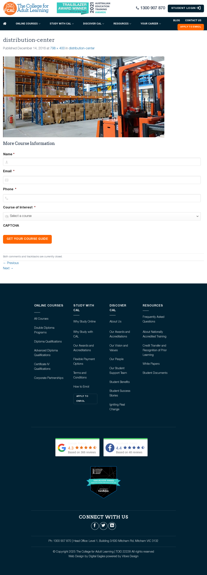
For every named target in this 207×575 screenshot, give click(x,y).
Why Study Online (84, 321)
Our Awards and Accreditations (83, 348)
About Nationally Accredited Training (154, 334)
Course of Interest (19, 207)
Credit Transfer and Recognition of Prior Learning (155, 351)
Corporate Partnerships (48, 378)
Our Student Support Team (118, 371)
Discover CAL (93, 24)
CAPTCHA (11, 226)
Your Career (151, 24)
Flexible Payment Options (84, 362)
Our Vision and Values (119, 348)
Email (9, 171)
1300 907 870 (152, 8)
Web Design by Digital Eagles (87, 556)
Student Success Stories (120, 393)
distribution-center (82, 48)
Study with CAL (62, 24)
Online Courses (28, 24)
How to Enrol (81, 387)
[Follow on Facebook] (95, 526)
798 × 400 (57, 48)
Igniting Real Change (117, 407)
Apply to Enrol (82, 398)
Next (8, 268)
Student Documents (155, 373)
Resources (122, 24)
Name (7, 154)
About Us (115, 321)
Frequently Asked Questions (153, 319)
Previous (11, 263)
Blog (176, 20)
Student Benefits (120, 382)
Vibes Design (130, 556)
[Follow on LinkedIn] (112, 526)
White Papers (151, 364)
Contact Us (193, 20)
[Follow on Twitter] (103, 526)
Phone (9, 189)
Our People (117, 359)
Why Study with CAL (83, 334)
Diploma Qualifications (48, 341)
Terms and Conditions (80, 375)
